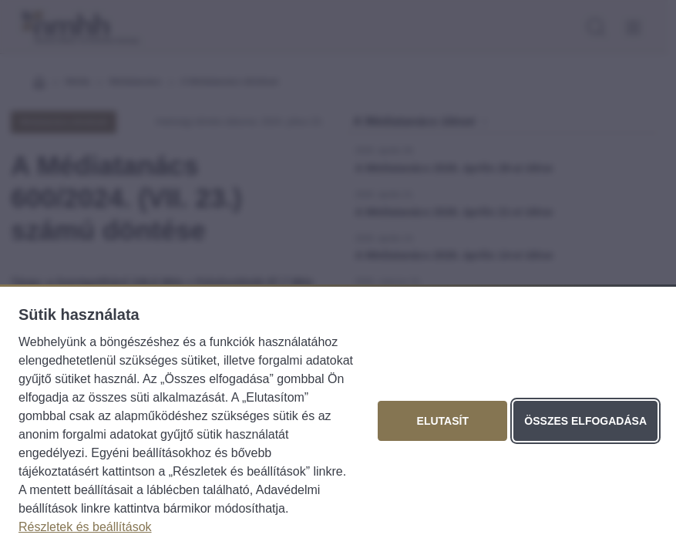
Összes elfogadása (585, 421)
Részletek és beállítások (85, 526)
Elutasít (443, 421)
